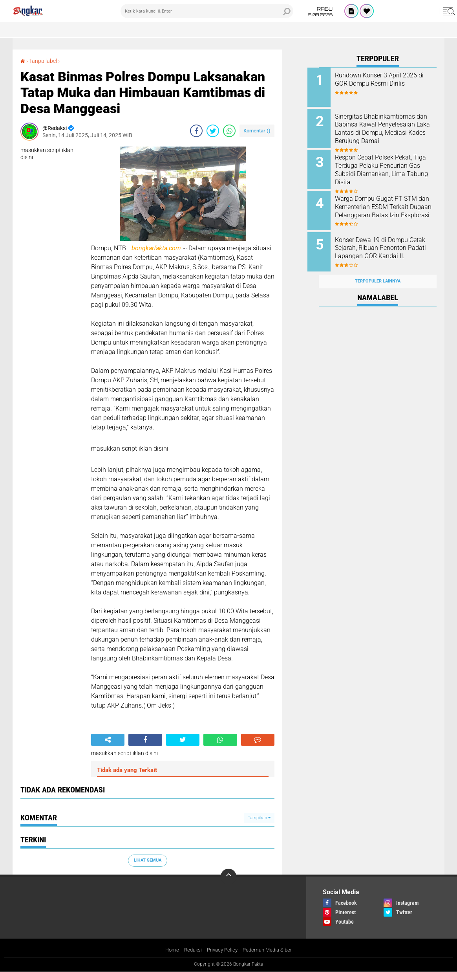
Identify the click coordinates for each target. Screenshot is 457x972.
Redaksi (189, 949)
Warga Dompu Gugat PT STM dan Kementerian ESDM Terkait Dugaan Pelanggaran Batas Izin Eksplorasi (387, 206)
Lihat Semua (147, 860)
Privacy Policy (221, 949)
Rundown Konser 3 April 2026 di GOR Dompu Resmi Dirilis (387, 79)
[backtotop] (228, 876)
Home (168, 949)
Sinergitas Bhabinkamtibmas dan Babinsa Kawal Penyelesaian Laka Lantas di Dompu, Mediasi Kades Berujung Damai (386, 131)
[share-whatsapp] (229, 131)
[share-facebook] (196, 131)
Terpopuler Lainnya (377, 272)
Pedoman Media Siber (269, 949)
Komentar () (257, 131)
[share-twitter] (213, 131)
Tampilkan (259, 817)
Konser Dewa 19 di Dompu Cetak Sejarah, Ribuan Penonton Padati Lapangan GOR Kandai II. (384, 246)
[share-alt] (107, 740)
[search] (207, 11)
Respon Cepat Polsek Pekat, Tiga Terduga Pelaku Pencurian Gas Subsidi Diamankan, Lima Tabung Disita (384, 171)
